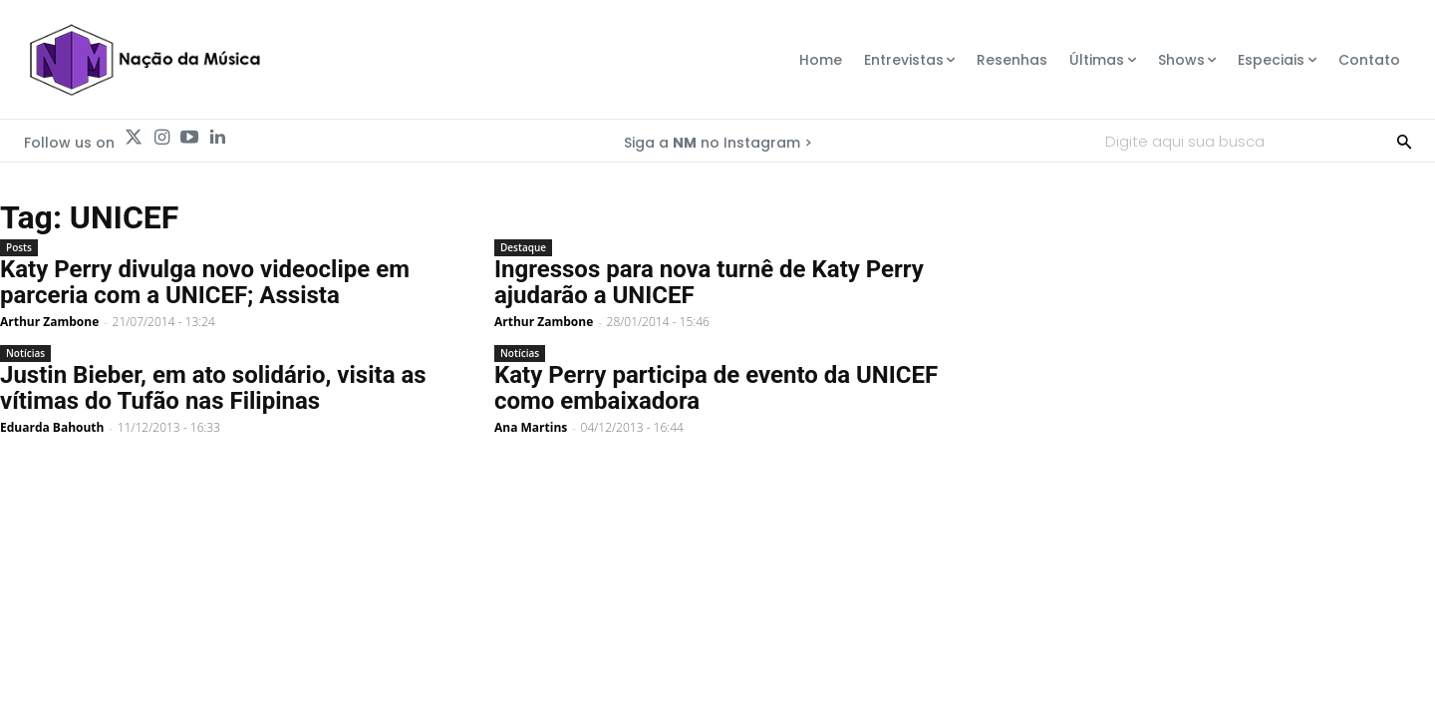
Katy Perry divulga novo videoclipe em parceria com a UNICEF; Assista (205, 282)
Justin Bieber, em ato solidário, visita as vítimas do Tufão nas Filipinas (213, 388)
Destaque (523, 247)
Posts (19, 247)
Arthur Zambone (49, 321)
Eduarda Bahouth (52, 427)
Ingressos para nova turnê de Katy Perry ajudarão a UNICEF (709, 282)
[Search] (1404, 141)
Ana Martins (530, 427)
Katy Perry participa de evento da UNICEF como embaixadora (716, 388)
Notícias (25, 353)
